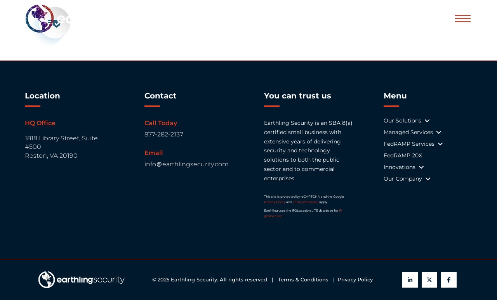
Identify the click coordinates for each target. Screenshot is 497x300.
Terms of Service (305, 202)
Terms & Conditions (304, 280)
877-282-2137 (163, 134)
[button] (463, 18)
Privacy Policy (274, 202)
